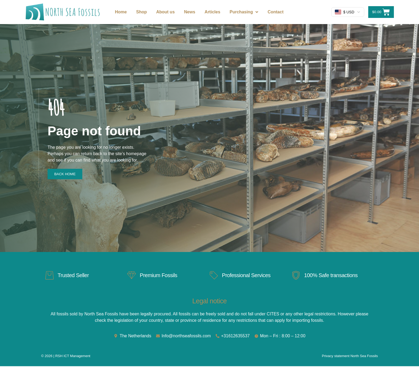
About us (165, 12)
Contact (275, 12)
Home (121, 12)
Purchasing (244, 12)
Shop (141, 12)
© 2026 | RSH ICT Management (65, 357)
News (189, 12)
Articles (212, 12)
